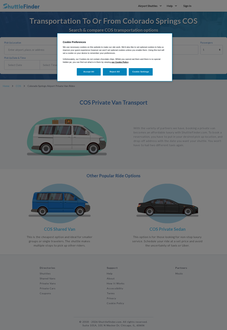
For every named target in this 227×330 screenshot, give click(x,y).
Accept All (88, 72)
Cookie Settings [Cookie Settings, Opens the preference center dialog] (140, 72)
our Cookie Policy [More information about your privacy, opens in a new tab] (119, 62)
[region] (114, 57)
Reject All (115, 72)
